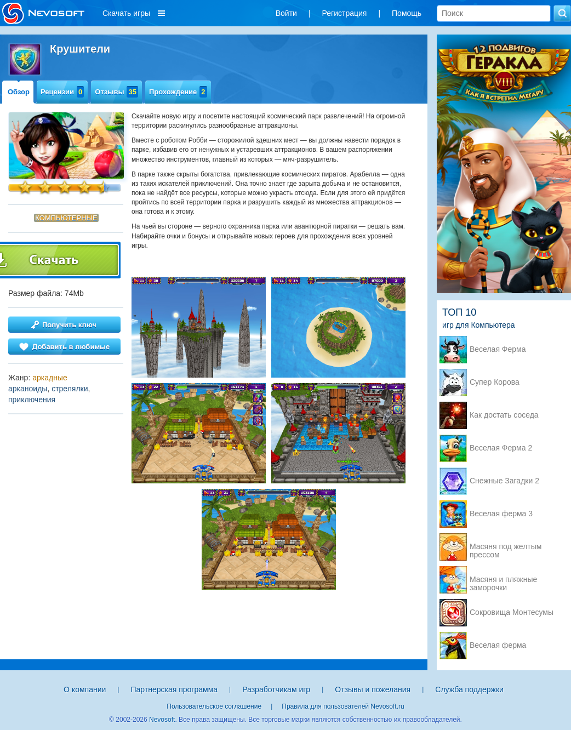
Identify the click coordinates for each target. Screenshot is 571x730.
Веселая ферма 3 (501, 514)
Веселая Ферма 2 (501, 448)
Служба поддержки (469, 689)
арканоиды (27, 388)
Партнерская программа (174, 689)
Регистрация (344, 13)
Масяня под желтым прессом (505, 547)
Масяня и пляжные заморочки (503, 580)
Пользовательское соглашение (214, 706)
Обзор (19, 92)
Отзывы (116, 92)
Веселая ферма (498, 645)
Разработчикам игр (276, 689)
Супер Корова (494, 382)
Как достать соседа (504, 415)
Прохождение (178, 92)
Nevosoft (162, 719)
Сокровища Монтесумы (511, 612)
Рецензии (62, 92)
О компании (85, 689)
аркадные (49, 377)
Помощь (406, 13)
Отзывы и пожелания (372, 689)
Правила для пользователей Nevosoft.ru (343, 706)
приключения (31, 399)
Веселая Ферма (498, 349)
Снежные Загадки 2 (504, 481)
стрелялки (70, 388)
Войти (286, 13)
